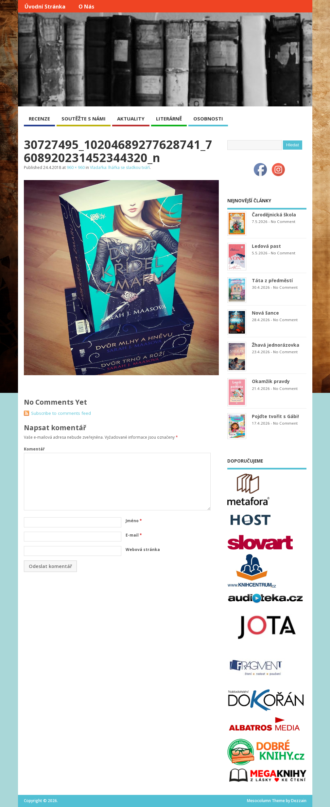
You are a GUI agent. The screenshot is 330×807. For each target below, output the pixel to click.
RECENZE (39, 118)
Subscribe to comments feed (61, 413)
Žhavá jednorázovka (275, 345)
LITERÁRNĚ (169, 118)
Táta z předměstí (272, 280)
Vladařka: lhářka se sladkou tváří (120, 167)
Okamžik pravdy (271, 381)
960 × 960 (76, 167)
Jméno (134, 520)
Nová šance (265, 313)
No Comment (283, 221)
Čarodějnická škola (274, 214)
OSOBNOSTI (208, 118)
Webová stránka (143, 549)
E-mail (134, 535)
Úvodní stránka (45, 6)
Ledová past (266, 246)
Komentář (34, 449)
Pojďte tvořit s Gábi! (275, 416)
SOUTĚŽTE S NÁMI (83, 118)
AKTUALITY (131, 118)
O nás (86, 6)
